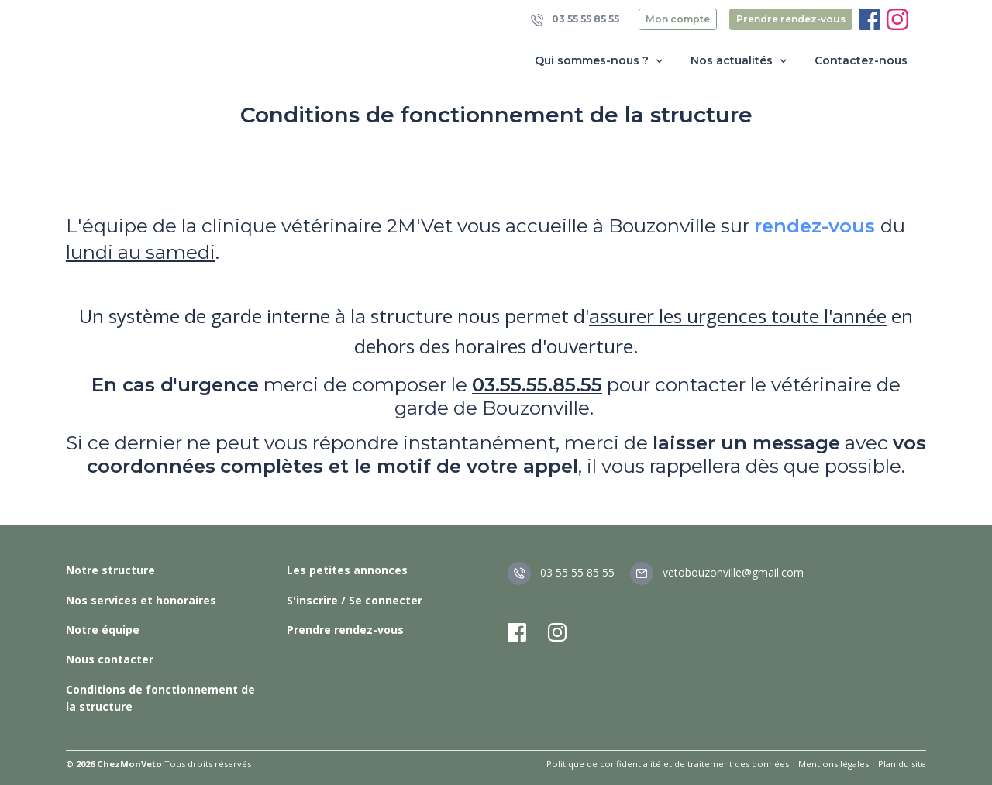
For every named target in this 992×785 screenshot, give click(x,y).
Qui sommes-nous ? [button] (600, 60)
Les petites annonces (347, 570)
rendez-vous (814, 225)
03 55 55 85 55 (575, 19)
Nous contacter (109, 659)
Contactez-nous (861, 60)
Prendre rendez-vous (791, 19)
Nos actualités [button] (740, 60)
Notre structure (110, 570)
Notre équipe (103, 629)
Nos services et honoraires (141, 600)
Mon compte (678, 19)
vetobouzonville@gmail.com (717, 572)
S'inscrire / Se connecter (354, 600)
